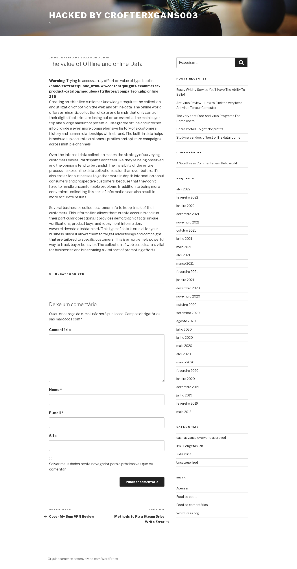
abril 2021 (183, 255)
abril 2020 (183, 354)
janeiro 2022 (185, 206)
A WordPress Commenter (195, 163)
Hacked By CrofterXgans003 (123, 15)
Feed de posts (186, 496)
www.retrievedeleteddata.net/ (74, 229)
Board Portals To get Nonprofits (199, 129)
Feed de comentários (192, 505)
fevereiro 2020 (187, 370)
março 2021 (185, 263)
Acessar (182, 488)
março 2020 (185, 362)
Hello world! (229, 163)
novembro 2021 (187, 222)
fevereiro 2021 (187, 271)
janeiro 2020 (185, 379)
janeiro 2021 (185, 280)
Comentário (60, 330)
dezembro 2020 (188, 288)
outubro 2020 (186, 305)
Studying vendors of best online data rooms (208, 137)
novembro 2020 (188, 296)
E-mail (56, 413)
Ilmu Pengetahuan (189, 446)
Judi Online (184, 454)
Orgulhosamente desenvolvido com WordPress (83, 559)
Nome (55, 390)
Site (53, 436)
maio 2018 (184, 412)
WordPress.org (187, 513)
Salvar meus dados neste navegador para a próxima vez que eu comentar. (101, 466)
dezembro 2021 (187, 214)
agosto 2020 (186, 321)
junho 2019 (184, 395)
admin (104, 57)
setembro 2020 (188, 313)
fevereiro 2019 (187, 403)
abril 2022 (183, 189)
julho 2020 (184, 329)
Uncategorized (70, 274)
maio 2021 (183, 247)
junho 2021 (184, 238)
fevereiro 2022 (187, 197)
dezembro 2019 (187, 387)
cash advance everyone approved (201, 437)
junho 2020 (184, 337)
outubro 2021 (186, 230)
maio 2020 (184, 346)
